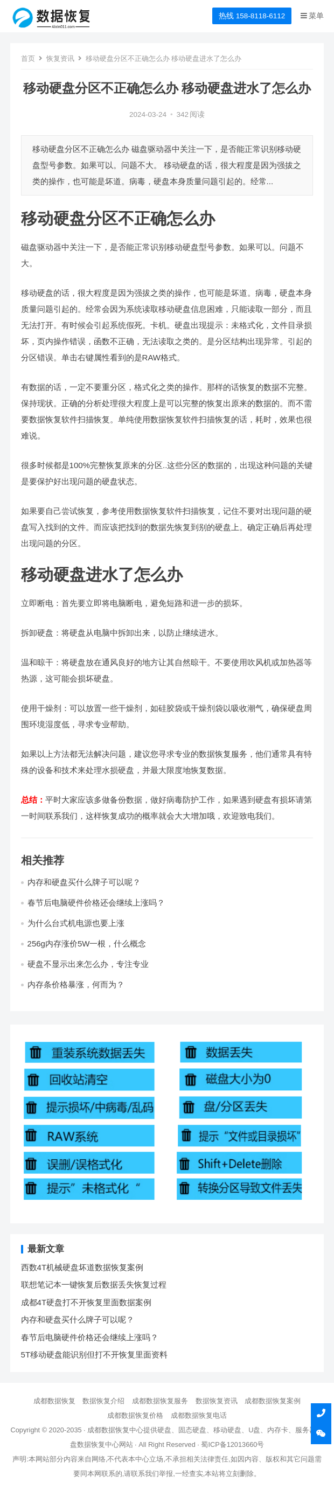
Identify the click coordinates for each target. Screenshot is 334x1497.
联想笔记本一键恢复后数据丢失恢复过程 (93, 1284)
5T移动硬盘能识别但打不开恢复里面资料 (94, 1354)
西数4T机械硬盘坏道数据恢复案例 (82, 1267)
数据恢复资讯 (217, 1401)
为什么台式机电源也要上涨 (75, 923)
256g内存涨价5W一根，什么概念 (87, 943)
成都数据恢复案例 (273, 1401)
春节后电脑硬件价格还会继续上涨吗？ (96, 902)
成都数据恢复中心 (115, 1430)
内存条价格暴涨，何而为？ (75, 984)
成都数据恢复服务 (160, 1401)
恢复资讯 (60, 58)
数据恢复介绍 (103, 1401)
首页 (28, 58)
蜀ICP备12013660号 (232, 1444)
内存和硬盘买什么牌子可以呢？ (84, 882)
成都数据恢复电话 (199, 1415)
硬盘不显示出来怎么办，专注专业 (88, 964)
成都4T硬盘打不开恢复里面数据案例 (86, 1302)
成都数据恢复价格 (135, 1415)
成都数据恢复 (54, 1401)
